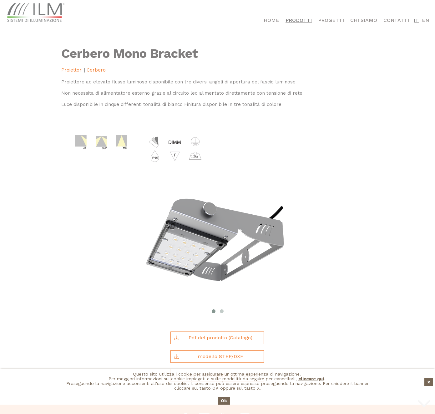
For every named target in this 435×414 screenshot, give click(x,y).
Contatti (396, 20)
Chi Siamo (363, 20)
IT (416, 20)
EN (425, 20)
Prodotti (299, 20)
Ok (224, 400)
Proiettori (72, 70)
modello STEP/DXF (208, 317)
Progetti (331, 20)
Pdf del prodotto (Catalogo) (213, 298)
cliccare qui (311, 378)
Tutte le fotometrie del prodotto (216, 336)
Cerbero (96, 70)
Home (271, 20)
